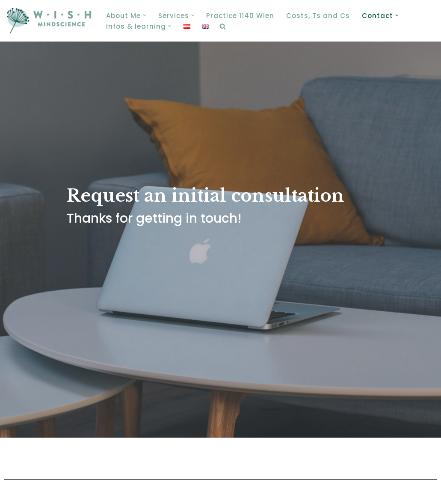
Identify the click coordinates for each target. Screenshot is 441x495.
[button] (144, 15)
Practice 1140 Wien (240, 15)
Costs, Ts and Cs (318, 15)
